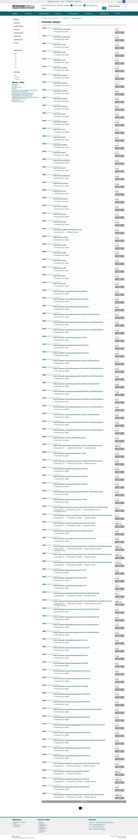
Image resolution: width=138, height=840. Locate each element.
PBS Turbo (14, 86)
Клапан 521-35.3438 (59, 268)
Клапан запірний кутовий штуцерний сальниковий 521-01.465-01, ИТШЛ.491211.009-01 (82, 515)
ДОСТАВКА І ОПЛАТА (54, 1)
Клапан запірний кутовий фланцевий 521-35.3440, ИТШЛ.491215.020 (76, 314)
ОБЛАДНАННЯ (73, 13)
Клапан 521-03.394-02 (60, 91)
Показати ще (83, 801)
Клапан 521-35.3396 (59, 253)
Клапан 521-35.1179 (59, 191)
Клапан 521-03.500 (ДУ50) (61, 176)
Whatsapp (60, 5)
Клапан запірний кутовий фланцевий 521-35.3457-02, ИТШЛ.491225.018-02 (78, 430)
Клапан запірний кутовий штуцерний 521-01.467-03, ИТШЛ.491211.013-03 (77, 445)
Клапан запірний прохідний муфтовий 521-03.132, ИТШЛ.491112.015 (76, 609)
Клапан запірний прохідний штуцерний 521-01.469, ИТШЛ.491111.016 (76, 763)
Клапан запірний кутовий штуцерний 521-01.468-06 (70, 476)
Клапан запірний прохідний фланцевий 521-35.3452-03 (71, 755)
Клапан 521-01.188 (59, 52)
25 (15, 63)
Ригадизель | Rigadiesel (18, 101)
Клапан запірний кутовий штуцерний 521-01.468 (69, 453)
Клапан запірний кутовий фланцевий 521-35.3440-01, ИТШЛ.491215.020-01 (78, 322)
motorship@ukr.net (91, 5)
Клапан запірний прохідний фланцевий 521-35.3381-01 (71, 671)
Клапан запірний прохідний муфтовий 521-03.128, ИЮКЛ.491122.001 (76, 593)
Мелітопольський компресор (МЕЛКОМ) (23, 93)
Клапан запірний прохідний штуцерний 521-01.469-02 (71, 779)
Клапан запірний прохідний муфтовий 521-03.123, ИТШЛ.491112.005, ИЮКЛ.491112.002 (82, 554)
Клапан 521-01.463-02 (60, 75)
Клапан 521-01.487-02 (60, 83)
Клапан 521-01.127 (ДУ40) (61, 29)
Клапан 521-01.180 (59, 44)
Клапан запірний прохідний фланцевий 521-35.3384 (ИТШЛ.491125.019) (77, 709)
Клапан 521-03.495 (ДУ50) (61, 160)
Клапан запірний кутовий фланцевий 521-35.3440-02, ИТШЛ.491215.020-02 (78, 330)
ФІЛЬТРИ (58, 13)
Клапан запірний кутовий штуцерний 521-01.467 (69, 438)
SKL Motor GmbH (16, 87)
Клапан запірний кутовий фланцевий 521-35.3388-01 (71, 299)
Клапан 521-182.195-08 (60, 183)
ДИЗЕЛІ (15, 13)
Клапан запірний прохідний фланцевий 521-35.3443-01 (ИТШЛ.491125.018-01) (79, 740)
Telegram (66, 5)
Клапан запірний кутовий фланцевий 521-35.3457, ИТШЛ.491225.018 (76, 414)
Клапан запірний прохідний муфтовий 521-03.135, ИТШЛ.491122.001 (76, 632)
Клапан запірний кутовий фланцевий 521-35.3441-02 (71, 353)
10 (15, 57)
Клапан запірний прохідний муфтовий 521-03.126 (70, 578)
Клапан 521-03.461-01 (60, 106)
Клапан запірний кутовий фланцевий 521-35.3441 (70, 337)
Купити (119, 32)
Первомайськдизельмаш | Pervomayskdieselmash (25, 97)
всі (15, 53)
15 (15, 59)
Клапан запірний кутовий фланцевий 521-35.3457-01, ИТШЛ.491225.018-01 (78, 422)
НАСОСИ (28, 13)
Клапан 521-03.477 (59, 129)
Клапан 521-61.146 (59, 283)
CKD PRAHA (15, 84)
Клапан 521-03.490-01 (60, 145)
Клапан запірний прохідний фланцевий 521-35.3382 (70, 686)
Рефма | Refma (16, 100)
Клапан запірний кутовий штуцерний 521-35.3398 (69, 499)
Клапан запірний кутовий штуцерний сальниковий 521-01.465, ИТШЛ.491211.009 (80, 507)
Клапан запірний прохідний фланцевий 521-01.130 (70, 655)
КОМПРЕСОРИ (43, 13)
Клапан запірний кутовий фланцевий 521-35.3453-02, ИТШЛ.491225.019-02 (78, 376)
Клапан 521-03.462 (59, 114)
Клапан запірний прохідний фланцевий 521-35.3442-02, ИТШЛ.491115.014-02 (79, 725)
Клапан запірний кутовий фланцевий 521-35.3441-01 (71, 345)
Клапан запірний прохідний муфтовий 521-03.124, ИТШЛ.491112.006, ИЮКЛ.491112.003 (82, 562)
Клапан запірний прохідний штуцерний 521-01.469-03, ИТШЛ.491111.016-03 (78, 794)
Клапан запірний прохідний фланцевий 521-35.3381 (70, 663)
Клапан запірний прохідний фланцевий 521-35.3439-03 (71, 717)
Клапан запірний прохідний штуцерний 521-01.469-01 (71, 771)
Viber (54, 5)
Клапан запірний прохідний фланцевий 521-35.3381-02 (71, 678)
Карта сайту (15, 836)
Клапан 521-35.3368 (59, 222)
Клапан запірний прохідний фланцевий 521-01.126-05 (71, 648)
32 (15, 65)
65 (15, 67)
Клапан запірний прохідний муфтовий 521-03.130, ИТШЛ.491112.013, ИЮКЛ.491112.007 (82, 601)
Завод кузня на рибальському (20, 91)
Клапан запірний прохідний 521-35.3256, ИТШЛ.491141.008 (73, 531)
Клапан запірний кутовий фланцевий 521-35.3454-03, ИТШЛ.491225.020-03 (78, 407)
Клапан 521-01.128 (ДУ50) (61, 37)
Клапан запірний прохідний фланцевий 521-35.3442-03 (71, 732)
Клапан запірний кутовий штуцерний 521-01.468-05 (70, 469)
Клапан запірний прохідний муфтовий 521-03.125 (70, 570)
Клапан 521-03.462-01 (60, 122)
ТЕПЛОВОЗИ (69, 1)
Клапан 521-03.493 (59, 152)
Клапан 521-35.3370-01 (60, 237)
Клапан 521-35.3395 (59, 245)
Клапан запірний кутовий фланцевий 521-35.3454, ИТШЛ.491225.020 (76, 384)
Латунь (17, 79)
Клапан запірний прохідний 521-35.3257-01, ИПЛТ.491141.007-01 (74, 538)
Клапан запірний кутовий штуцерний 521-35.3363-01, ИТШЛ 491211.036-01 (78, 492)
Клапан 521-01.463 (59, 60)
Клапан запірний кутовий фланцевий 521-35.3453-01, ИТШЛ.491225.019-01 (78, 368)
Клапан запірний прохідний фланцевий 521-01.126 (70, 640)
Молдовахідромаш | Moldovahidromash (22, 94)
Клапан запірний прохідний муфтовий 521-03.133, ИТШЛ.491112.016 (76, 617)
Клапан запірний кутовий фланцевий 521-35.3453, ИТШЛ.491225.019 (76, 360)
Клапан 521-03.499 (59, 168)
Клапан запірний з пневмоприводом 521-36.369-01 (70, 291)
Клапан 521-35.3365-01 (60, 206)
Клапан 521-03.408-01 (60, 98)
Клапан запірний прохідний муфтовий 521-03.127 (70, 585)
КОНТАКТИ (78, 1)
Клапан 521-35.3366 (59, 214)
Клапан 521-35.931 (59, 276)
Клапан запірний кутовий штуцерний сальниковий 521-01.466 (74, 523)
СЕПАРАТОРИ (104, 13)
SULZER (14, 88)
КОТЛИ (117, 13)
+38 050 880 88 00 (46, 5)
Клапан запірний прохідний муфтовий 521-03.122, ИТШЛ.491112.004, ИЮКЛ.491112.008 (82, 546)
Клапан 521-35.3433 (59, 260)
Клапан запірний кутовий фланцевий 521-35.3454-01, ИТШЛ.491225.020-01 (78, 391)
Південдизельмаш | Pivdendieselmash (22, 96)
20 (15, 61)
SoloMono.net (122, 838)
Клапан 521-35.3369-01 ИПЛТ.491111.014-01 (67, 229)
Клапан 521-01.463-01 (60, 67)
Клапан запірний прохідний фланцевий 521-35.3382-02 (71, 702)
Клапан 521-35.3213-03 (60, 199)
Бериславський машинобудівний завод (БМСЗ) (25, 90)
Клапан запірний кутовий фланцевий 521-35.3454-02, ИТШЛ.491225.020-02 (78, 399)
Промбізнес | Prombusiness (19, 98)
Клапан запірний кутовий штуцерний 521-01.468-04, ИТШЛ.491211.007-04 (77, 461)
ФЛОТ (63, 1)
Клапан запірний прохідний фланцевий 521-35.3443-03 (71, 748)
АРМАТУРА (88, 13)
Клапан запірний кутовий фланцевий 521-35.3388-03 (71, 307)
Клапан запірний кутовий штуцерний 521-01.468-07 (70, 484)
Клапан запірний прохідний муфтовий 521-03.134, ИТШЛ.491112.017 (76, 624)
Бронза (17, 77)
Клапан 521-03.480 (59, 137)
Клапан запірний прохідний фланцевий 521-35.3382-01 (71, 694)
